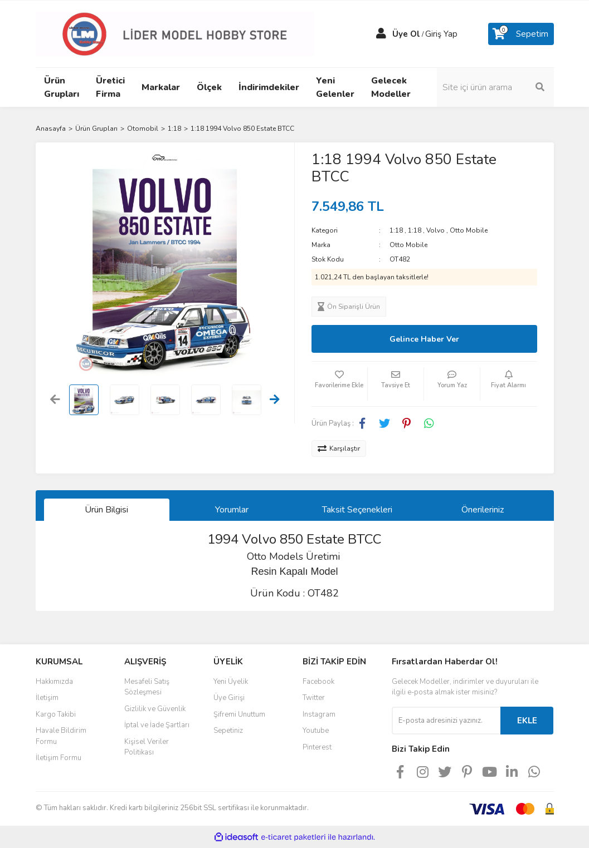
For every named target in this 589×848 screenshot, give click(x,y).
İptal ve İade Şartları (156, 725)
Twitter (314, 698)
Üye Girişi (229, 698)
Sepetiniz (228, 731)
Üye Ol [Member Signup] (406, 34)
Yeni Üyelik (230, 682)
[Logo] (175, 33)
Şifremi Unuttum (239, 714)
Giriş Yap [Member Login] (441, 34)
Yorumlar (232, 510)
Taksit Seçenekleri (357, 510)
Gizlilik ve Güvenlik (155, 709)
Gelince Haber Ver (424, 339)
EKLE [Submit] (527, 720)
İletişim (47, 698)
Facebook (318, 682)
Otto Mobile (469, 230)
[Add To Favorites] (339, 384)
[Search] (495, 87)
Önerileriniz (482, 510)
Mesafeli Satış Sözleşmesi (146, 687)
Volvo (435, 230)
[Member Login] (381, 34)
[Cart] (521, 34)
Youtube (316, 731)
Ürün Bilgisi (106, 510)
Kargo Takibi (56, 714)
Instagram (319, 714)
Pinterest (317, 747)
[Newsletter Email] (446, 720)
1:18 (396, 230)
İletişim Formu (58, 758)
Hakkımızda (54, 682)
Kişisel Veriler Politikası (146, 747)
